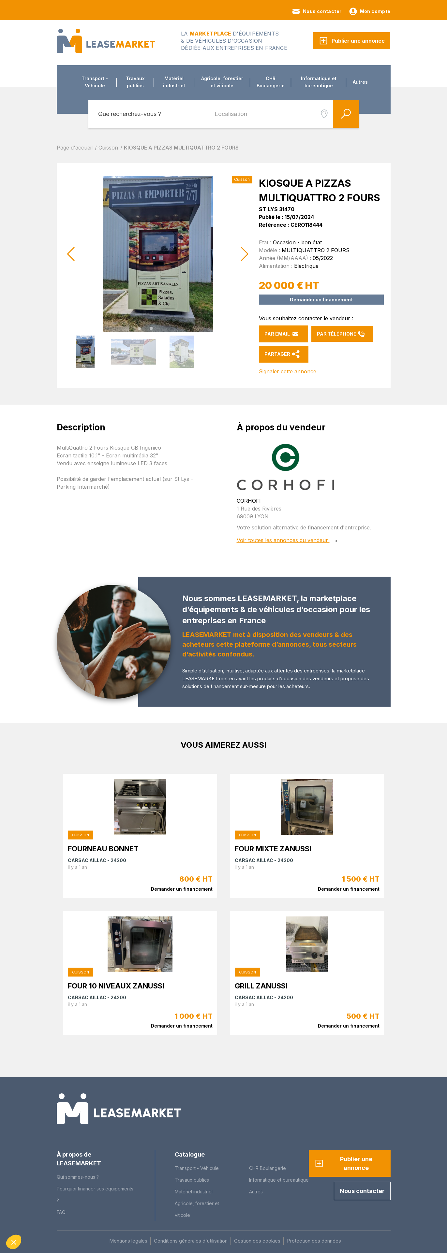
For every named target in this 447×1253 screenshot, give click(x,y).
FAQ (61, 1212)
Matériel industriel (174, 82)
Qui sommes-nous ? (78, 1177)
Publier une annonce (352, 41)
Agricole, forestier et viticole (222, 82)
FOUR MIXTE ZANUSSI (273, 842)
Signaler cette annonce (287, 371)
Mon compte (369, 11)
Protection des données (314, 1241)
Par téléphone (341, 334)
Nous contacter (316, 11)
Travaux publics (135, 82)
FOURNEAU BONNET (103, 842)
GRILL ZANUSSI (261, 979)
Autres (360, 82)
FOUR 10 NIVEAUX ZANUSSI (116, 979)
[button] (244, 254)
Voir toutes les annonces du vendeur (283, 534)
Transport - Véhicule (95, 82)
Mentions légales (128, 1241)
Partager (282, 354)
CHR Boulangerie (271, 82)
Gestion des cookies (257, 1241)
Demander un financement (321, 299)
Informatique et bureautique (318, 82)
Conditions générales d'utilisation (191, 1241)
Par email (281, 334)
